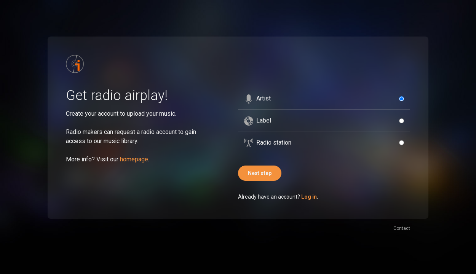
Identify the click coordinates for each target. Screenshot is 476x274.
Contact (401, 228)
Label (257, 121)
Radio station (267, 142)
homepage (134, 159)
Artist (257, 99)
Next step (260, 173)
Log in (309, 197)
